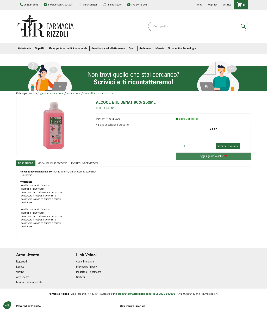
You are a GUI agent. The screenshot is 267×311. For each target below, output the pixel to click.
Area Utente (22, 277)
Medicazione (73, 93)
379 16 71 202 (139, 4)
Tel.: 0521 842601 (164, 294)
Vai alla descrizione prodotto (112, 125)
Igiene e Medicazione (52, 93)
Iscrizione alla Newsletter (29, 282)
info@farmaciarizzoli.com (60, 4)
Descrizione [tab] (26, 163)
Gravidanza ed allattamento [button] (108, 48)
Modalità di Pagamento (88, 272)
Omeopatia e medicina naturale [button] (68, 48)
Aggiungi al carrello (228, 146)
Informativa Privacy (86, 266)
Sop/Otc (40, 48)
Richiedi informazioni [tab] (84, 163)
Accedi (199, 4)
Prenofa (36, 306)
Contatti (80, 277)
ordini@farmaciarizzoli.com (134, 294)
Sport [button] (132, 48)
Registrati (213, 4)
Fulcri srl (140, 306)
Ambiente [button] (145, 48)
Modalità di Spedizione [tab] (52, 163)
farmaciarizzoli (90, 4)
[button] (7, 305)
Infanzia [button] (159, 48)
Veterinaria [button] (24, 48)
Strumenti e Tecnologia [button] (182, 48)
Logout (20, 266)
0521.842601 (31, 4)
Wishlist (227, 4)
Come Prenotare (85, 261)
